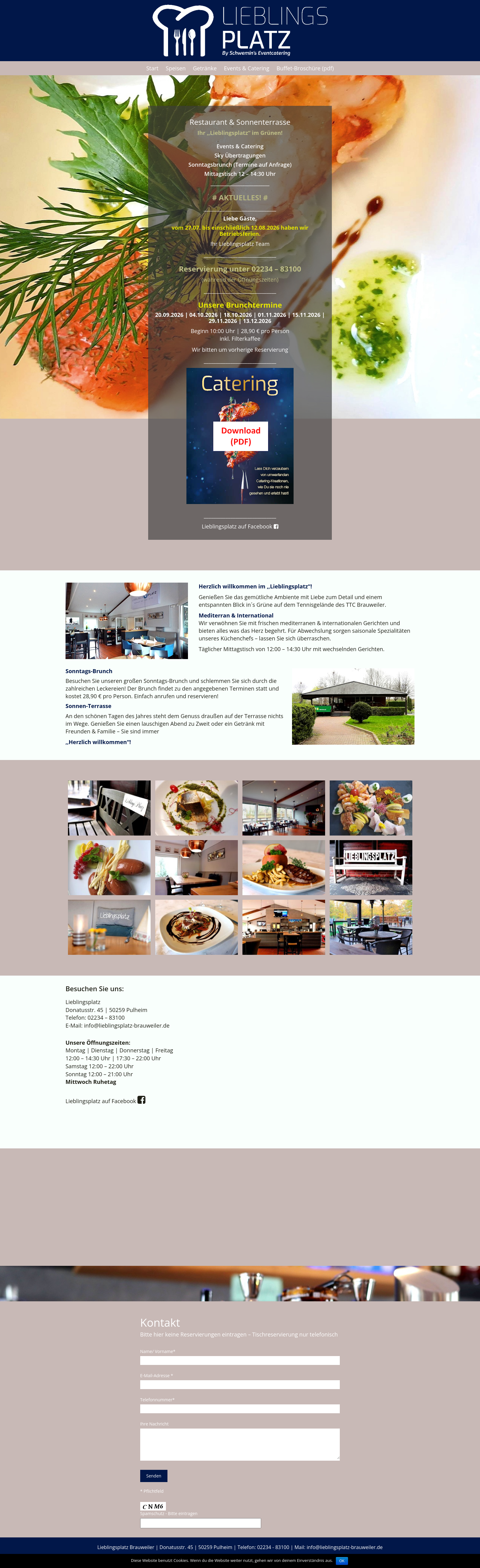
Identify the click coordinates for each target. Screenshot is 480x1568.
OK (341, 1561)
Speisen (176, 68)
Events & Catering (246, 68)
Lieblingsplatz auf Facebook (240, 526)
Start (152, 68)
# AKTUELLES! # (240, 197)
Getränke (205, 68)
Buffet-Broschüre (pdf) (305, 68)
